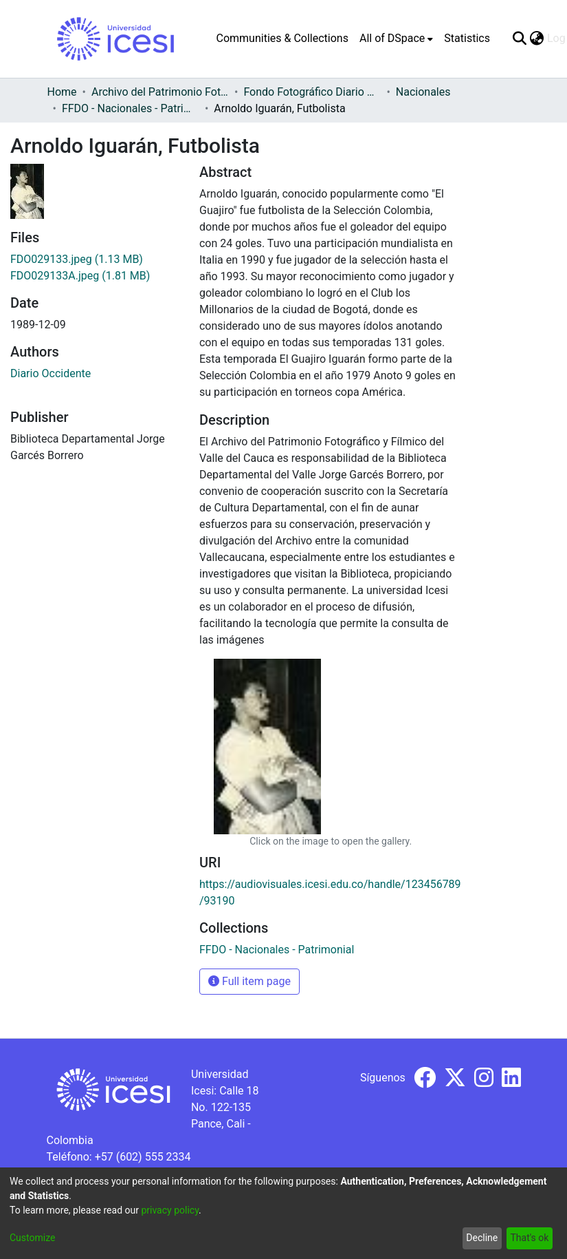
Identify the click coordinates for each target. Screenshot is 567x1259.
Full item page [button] (249, 981)
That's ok (529, 1237)
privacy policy (170, 1210)
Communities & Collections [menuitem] (282, 38)
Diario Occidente (50, 373)
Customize (32, 1237)
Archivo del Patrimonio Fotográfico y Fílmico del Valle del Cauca (160, 91)
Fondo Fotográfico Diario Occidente (312, 91)
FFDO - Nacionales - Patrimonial (130, 108)
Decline (482, 1237)
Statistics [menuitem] (467, 38)
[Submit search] (520, 38)
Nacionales (423, 91)
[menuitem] (396, 38)
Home (62, 91)
